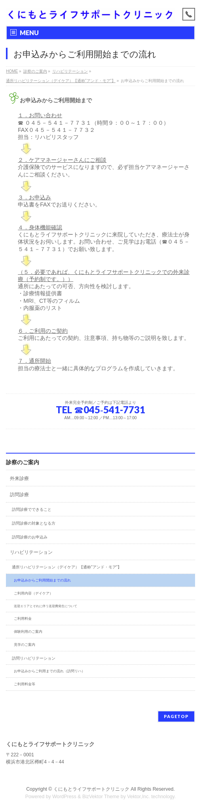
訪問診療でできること (31, 509)
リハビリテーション (31, 552)
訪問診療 (19, 494)
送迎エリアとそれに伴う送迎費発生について (45, 606)
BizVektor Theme (100, 796)
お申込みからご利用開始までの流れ (42, 580)
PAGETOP (176, 716)
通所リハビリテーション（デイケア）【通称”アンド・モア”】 (66, 567)
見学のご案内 (24, 645)
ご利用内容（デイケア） (33, 593)
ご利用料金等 (24, 684)
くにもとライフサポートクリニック (91, 789)
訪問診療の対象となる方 (33, 523)
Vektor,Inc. (138, 796)
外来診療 (19, 478)
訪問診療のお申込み (29, 537)
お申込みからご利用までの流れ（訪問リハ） (49, 671)
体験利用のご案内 (28, 632)
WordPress (64, 796)
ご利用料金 (23, 619)
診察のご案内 (22, 462)
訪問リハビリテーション (33, 658)
